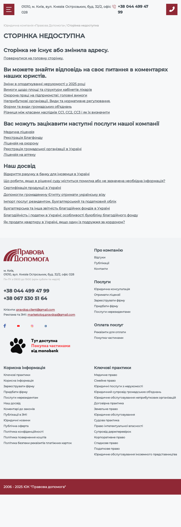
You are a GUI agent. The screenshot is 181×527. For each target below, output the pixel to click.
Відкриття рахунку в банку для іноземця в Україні (47, 174)
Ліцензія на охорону (21, 143)
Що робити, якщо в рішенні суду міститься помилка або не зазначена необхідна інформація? (84, 181)
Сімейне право (105, 380)
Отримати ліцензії (107, 294)
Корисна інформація (18, 380)
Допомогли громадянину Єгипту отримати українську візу (54, 194)
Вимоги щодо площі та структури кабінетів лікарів (48, 89)
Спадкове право (106, 443)
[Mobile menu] (9, 9)
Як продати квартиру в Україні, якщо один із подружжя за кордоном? (64, 222)
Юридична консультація (112, 289)
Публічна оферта (16, 426)
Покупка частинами (108, 338)
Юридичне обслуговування (114, 414)
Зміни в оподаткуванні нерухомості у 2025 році (44, 84)
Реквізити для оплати (110, 332)
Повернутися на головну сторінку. (33, 58)
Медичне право (105, 375)
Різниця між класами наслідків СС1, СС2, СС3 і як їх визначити (57, 112)
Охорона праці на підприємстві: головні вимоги (45, 95)
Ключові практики (17, 375)
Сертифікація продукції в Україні (32, 188)
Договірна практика (109, 403)
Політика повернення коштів (25, 437)
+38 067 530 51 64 (25, 298)
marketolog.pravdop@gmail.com (51, 314)
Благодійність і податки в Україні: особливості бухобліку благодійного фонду (71, 215)
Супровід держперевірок (112, 431)
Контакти (101, 268)
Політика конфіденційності (23, 431)
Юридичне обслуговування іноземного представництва (135, 454)
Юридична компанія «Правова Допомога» (34, 25)
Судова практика (106, 420)
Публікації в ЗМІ (15, 414)
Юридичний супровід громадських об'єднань (127, 392)
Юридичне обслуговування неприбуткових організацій (135, 397)
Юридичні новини (17, 420)
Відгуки (99, 257)
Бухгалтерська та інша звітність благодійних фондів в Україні (57, 208)
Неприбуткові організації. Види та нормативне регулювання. (57, 101)
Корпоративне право (109, 437)
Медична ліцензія (19, 132)
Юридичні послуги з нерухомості (118, 386)
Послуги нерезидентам (21, 397)
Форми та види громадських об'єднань (38, 107)
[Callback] (171, 9)
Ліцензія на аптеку (20, 154)
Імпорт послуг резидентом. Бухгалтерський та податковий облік (60, 201)
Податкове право (107, 448)
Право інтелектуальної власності (118, 426)
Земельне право (106, 409)
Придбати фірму (106, 306)
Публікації (101, 263)
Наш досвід (12, 403)
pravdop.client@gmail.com (35, 309)
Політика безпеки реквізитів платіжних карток (38, 443)
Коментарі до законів (19, 409)
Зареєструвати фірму (109, 300)
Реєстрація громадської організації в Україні (43, 149)
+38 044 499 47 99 (26, 291)
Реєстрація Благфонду (23, 137)
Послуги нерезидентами (112, 312)
